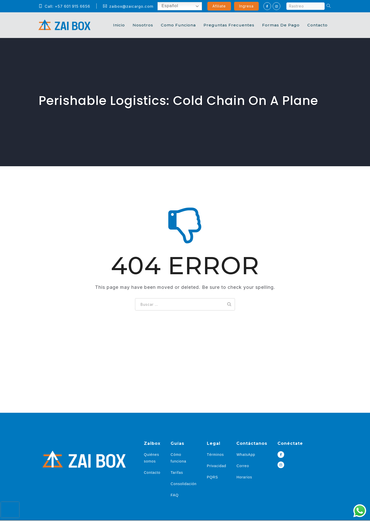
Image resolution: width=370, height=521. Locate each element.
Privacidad (216, 466)
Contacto (317, 25)
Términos (215, 455)
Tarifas (177, 472)
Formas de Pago (281, 25)
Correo (242, 466)
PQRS (212, 477)
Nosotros (143, 25)
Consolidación (184, 484)
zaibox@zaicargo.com (128, 6)
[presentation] (10, 509)
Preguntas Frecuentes (228, 25)
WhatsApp (245, 455)
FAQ (175, 495)
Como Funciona (178, 25)
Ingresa (246, 6)
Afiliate (219, 6)
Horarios (244, 477)
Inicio (119, 25)
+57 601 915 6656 (72, 6)
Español (166, 6)
